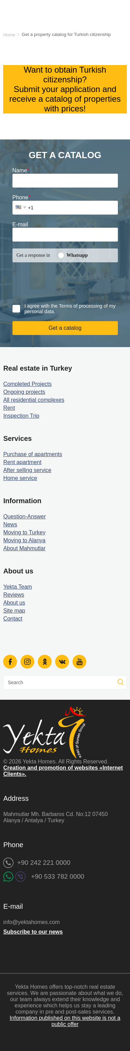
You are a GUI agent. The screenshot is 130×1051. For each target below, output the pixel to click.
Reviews (13, 595)
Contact (12, 619)
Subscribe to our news (33, 932)
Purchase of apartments (32, 454)
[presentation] (54, 280)
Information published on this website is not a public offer (65, 1021)
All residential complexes (33, 400)
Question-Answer (24, 516)
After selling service (27, 470)
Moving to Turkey (24, 532)
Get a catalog (65, 328)
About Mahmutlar (24, 548)
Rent (9, 408)
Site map (14, 611)
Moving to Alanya (24, 540)
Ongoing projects (24, 392)
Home (9, 34)
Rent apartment (22, 462)
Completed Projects (27, 384)
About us (14, 603)
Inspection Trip (21, 416)
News (10, 524)
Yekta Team (17, 587)
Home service (20, 478)
